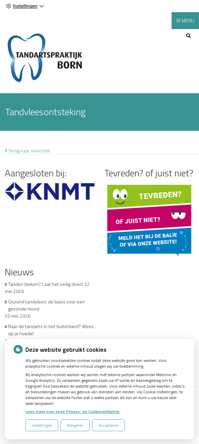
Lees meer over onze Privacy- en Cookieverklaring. (72, 411)
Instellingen (42, 425)
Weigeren (75, 425)
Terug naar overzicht (27, 150)
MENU (188, 20)
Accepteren (108, 425)
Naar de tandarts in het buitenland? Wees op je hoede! (51, 330)
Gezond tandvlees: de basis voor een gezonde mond (46, 305)
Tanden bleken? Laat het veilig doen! (45, 284)
